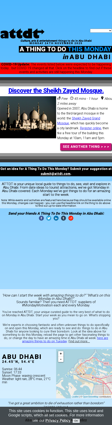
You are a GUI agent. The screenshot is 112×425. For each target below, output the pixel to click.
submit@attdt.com (55, 173)
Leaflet (75, 396)
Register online (90, 128)
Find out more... (79, 341)
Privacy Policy (57, 420)
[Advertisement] (56, 5)
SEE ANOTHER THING (86, 146)
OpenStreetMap (91, 396)
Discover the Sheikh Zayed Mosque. (56, 90)
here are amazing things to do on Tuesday (65, 340)
